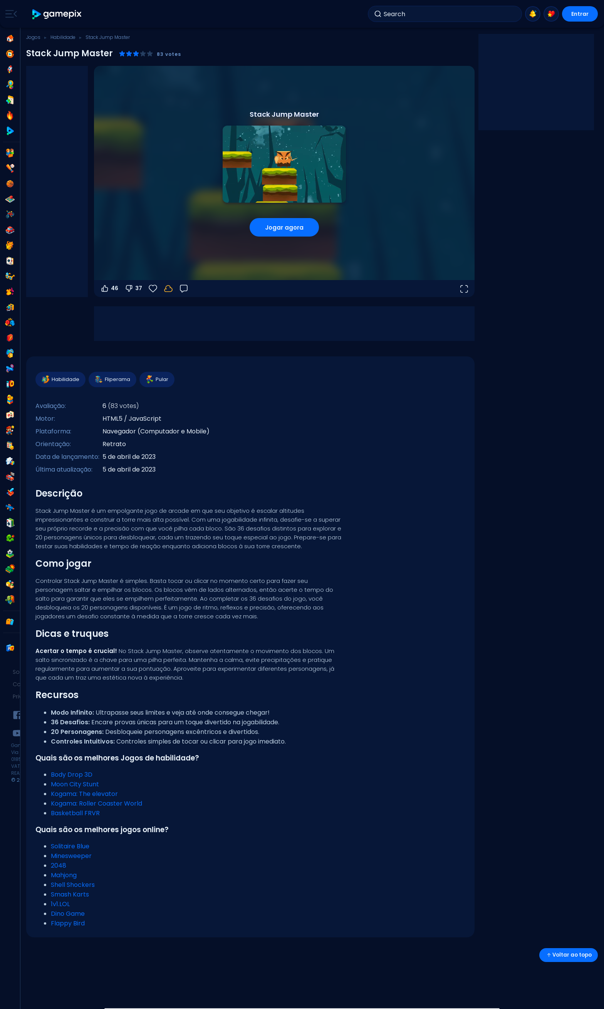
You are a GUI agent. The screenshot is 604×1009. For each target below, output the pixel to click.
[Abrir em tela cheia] (463, 288)
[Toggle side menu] (9, 14)
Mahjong (64, 875)
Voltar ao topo (568, 955)
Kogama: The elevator (84, 793)
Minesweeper (71, 855)
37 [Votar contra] (133, 288)
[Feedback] (183, 288)
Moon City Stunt (75, 784)
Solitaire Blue (70, 846)
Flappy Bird (68, 923)
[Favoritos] (153, 288)
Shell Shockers (73, 884)
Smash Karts (70, 894)
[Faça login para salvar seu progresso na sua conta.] (168, 288)
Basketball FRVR (75, 813)
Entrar (580, 14)
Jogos (33, 37)
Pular (156, 379)
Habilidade (63, 37)
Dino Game (68, 913)
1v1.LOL (60, 904)
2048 (58, 865)
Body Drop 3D (71, 774)
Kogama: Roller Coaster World (96, 803)
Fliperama (112, 379)
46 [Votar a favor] (109, 288)
